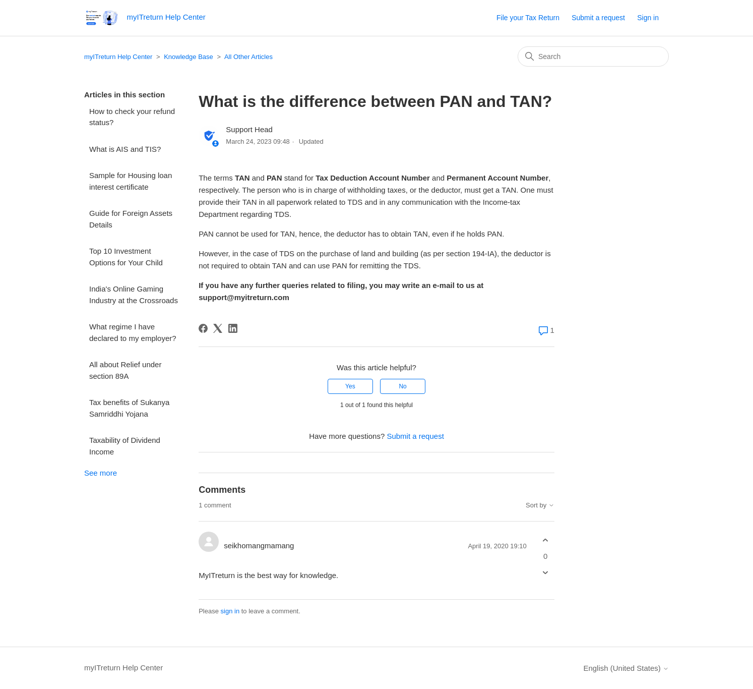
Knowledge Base (188, 57)
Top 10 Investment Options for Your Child (126, 257)
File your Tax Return (527, 18)
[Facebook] (203, 328)
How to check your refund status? (132, 117)
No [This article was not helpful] (402, 386)
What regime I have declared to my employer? (132, 332)
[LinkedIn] (232, 328)
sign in (230, 611)
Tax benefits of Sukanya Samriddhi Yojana (129, 408)
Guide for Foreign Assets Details (130, 219)
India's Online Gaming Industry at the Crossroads (133, 294)
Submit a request (598, 18)
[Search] (593, 56)
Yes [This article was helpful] (350, 386)
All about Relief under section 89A (125, 370)
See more (100, 473)
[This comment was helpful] (545, 540)
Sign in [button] (648, 18)
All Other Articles (248, 57)
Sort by (540, 505)
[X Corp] (217, 328)
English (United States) (626, 668)
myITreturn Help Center (118, 57)
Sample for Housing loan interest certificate (130, 181)
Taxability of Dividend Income (124, 446)
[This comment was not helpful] (545, 572)
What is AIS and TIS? (125, 149)
